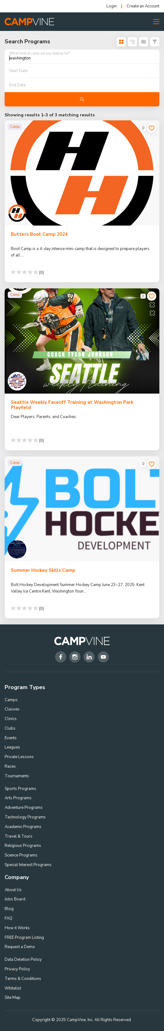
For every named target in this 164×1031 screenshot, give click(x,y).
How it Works (17, 928)
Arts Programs (18, 798)
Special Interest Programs (28, 865)
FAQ (8, 918)
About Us (13, 890)
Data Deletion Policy (23, 959)
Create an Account (143, 6)
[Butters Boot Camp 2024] (82, 173)
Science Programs (21, 855)
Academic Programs (23, 827)
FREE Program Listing (24, 937)
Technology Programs (25, 817)
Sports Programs (20, 789)
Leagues (12, 747)
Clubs (10, 728)
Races (10, 766)
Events (11, 738)
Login (111, 6)
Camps (11, 700)
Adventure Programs (24, 807)
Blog (9, 909)
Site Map (12, 997)
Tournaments (17, 776)
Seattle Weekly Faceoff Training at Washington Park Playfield (72, 405)
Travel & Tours (18, 836)
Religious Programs (23, 845)
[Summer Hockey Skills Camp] (82, 509)
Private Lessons (19, 757)
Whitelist (13, 988)
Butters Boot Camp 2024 (39, 234)
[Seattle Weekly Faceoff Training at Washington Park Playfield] (82, 341)
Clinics (11, 719)
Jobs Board (15, 899)
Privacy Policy (17, 969)
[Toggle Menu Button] (156, 21)
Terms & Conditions (23, 978)
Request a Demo (20, 947)
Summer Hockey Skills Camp (43, 570)
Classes (12, 709)
